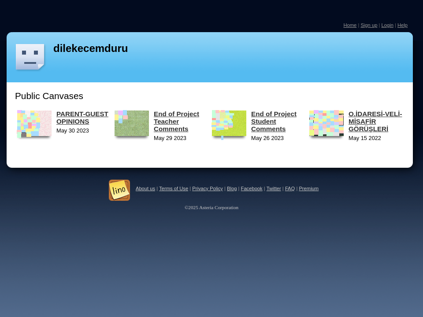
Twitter (274, 188)
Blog (232, 188)
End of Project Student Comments (274, 121)
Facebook (252, 188)
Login (387, 25)
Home (349, 25)
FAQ (290, 188)
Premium (309, 188)
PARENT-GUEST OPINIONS (82, 117)
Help (402, 25)
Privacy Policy (207, 188)
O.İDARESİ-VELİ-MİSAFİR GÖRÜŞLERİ (375, 121)
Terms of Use (173, 188)
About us (145, 188)
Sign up (368, 25)
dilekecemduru (90, 48)
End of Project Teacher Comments (176, 121)
